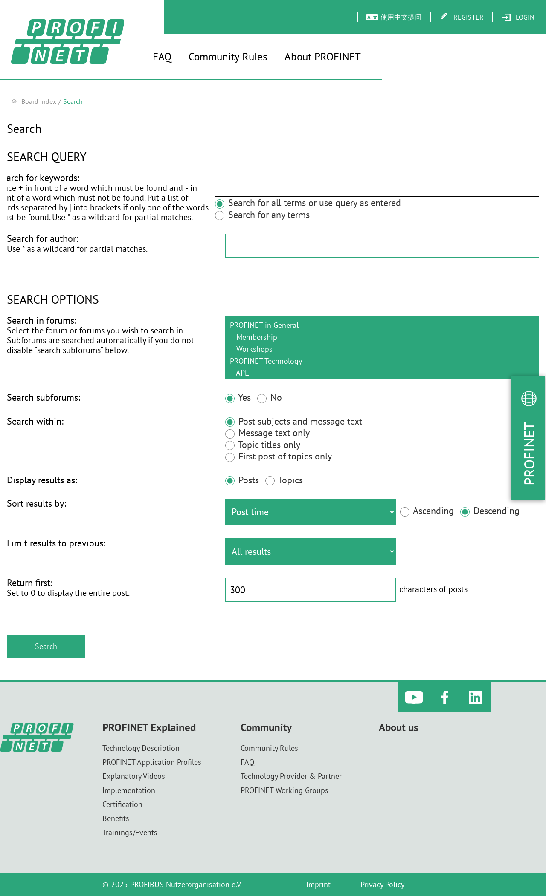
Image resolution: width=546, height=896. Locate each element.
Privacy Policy (382, 884)
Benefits (115, 818)
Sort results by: (36, 503)
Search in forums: (41, 320)
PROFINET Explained (149, 727)
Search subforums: (43, 397)
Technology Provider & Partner (291, 776)
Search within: (35, 421)
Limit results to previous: (56, 543)
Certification (122, 804)
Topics (284, 480)
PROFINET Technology (382, 361)
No (269, 397)
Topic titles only (262, 445)
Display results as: (42, 480)
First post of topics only (278, 456)
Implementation (128, 790)
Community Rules (228, 56)
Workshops (382, 349)
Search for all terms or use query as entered (282, 203)
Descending (490, 511)
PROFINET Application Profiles (151, 762)
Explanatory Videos (133, 776)
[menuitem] (518, 17)
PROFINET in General (382, 325)
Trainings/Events (129, 832)
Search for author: (42, 238)
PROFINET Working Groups (284, 790)
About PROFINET (323, 56)
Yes (238, 397)
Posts (242, 480)
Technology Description (141, 748)
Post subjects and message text (293, 421)
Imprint (318, 884)
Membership (382, 337)
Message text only (267, 433)
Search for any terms (236, 215)
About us (398, 727)
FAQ (162, 56)
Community (266, 727)
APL (382, 373)
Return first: (29, 583)
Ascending (427, 511)
